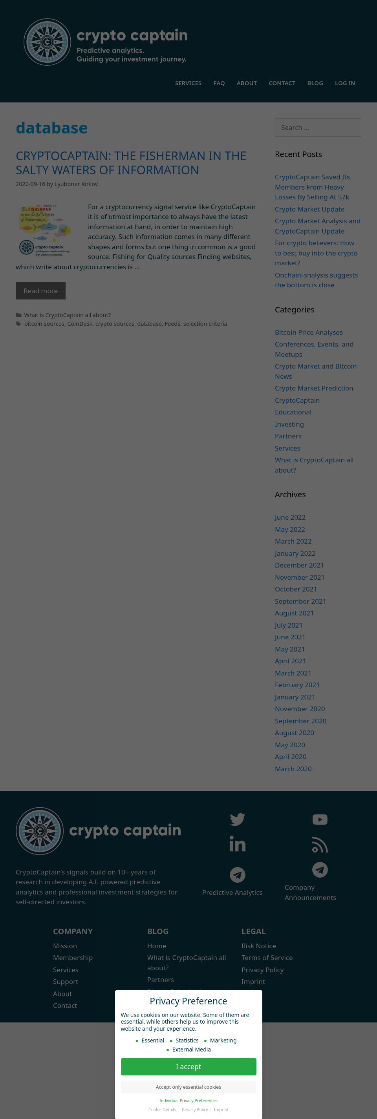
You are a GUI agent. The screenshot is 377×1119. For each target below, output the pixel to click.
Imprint (221, 1109)
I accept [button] (188, 1066)
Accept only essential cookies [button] (188, 1087)
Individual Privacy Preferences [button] (188, 1100)
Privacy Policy (195, 1109)
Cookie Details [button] (162, 1109)
